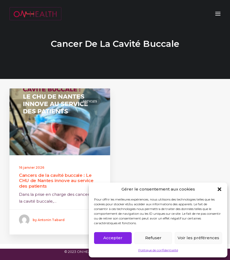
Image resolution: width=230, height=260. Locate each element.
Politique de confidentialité (158, 250)
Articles (90, 101)
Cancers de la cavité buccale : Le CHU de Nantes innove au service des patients (56, 181)
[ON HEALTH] (35, 13)
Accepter (113, 237)
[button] (219, 189)
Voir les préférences (198, 237)
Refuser (153, 237)
